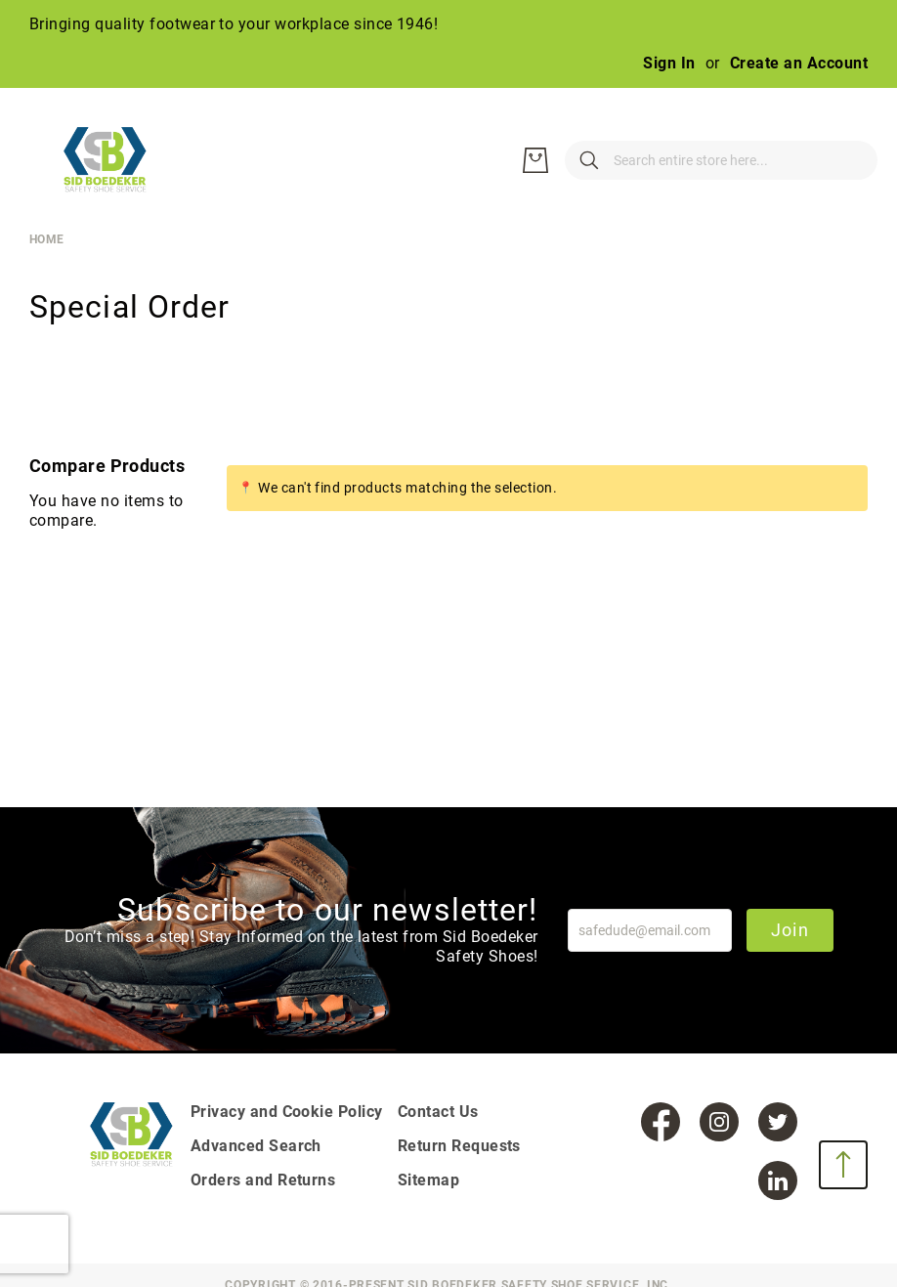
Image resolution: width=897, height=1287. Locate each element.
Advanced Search (256, 1146)
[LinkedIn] (777, 1180)
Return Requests (459, 1146)
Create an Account (799, 63)
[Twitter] (777, 1121)
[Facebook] (660, 1121)
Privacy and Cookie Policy (287, 1111)
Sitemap (428, 1180)
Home (46, 239)
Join (790, 930)
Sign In (669, 63)
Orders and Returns (263, 1180)
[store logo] (117, 160)
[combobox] (633, 160)
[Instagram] (719, 1121)
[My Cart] (848, 160)
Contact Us (438, 1111)
